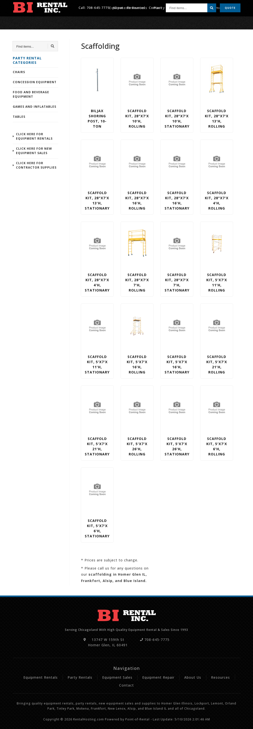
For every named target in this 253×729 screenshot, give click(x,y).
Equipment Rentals (143, 21)
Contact (155, 7)
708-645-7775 (98, 7)
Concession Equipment (34, 82)
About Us (192, 677)
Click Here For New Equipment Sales (34, 150)
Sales (199, 21)
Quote (230, 7)
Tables (19, 117)
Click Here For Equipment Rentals (34, 136)
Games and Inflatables (34, 107)
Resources (136, 7)
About (118, 7)
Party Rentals (177, 21)
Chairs (19, 72)
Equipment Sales (117, 677)
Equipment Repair (224, 21)
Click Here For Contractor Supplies (36, 165)
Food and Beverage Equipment (31, 94)
